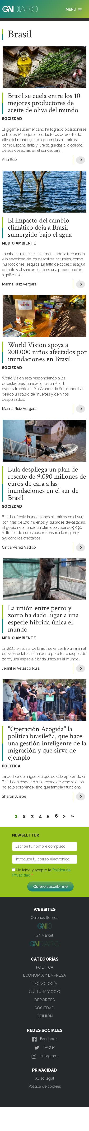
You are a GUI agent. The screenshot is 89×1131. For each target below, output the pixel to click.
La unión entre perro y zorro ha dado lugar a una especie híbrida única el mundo (43, 619)
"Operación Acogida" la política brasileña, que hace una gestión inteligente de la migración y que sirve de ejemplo (47, 743)
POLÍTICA (11, 766)
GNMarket (44, 935)
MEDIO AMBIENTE (19, 243)
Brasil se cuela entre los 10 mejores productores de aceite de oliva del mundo (44, 103)
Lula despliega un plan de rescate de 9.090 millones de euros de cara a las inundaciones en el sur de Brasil (47, 484)
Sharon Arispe (14, 796)
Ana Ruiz (9, 159)
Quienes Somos (44, 917)
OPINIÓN (45, 1016)
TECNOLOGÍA (44, 983)
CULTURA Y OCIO (44, 991)
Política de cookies (44, 1086)
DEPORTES (44, 1000)
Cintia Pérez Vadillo (19, 547)
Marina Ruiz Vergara (19, 284)
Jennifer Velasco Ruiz (21, 668)
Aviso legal (44, 1078)
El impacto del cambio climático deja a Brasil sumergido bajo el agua (40, 227)
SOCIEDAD (12, 118)
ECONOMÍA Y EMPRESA (44, 975)
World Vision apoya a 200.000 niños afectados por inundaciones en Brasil (47, 352)
